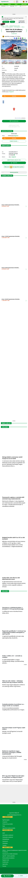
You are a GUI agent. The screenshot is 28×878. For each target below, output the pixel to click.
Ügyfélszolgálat (5, 820)
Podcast (4, 866)
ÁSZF (3, 833)
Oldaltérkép (5, 843)
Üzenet (20, 875)
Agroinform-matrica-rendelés (8, 828)
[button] (24, 1)
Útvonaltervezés (14, 121)
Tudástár (4, 845)
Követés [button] (14, 162)
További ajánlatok (7, 175)
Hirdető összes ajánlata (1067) (14, 160)
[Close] (26, 17)
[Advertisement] (14, 361)
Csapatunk (4, 822)
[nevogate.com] (14, 873)
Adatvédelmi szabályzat (7, 835)
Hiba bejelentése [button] (14, 172)
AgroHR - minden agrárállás (8, 856)
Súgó (3, 826)
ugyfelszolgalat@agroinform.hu (14, 815)
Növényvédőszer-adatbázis (8, 858)
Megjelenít (11, 91)
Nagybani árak (5, 860)
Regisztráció (5, 21)
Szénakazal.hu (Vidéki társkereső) (10, 854)
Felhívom (14, 96)
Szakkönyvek (5, 862)
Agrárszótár (5, 864)
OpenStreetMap (18, 118)
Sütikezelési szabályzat (7, 837)
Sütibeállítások (5, 839)
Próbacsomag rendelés (7, 824)
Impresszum (5, 841)
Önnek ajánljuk (6, 423)
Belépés (12, 21)
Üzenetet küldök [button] (14, 141)
